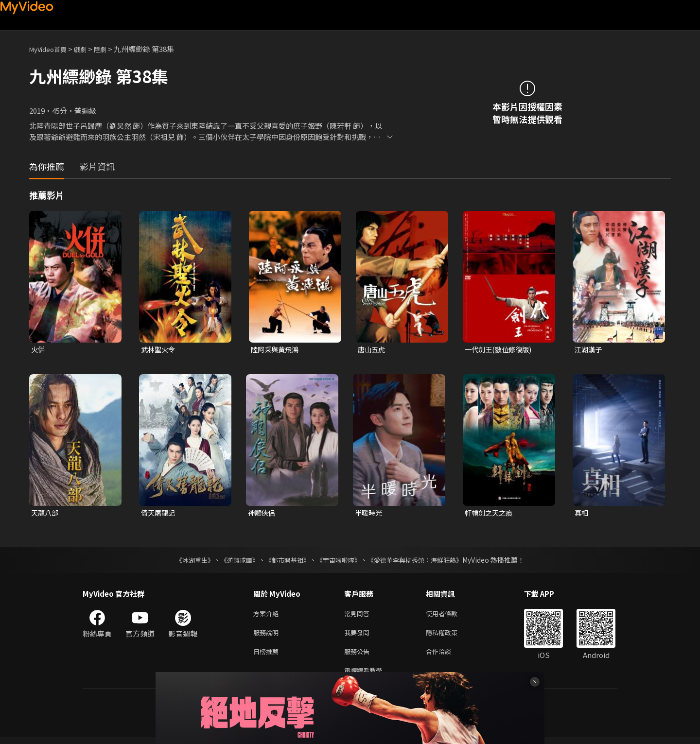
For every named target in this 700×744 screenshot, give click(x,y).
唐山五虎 (372, 350)
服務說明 (267, 636)
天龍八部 (45, 514)
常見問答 (358, 615)
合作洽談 (446, 656)
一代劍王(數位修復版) (500, 350)
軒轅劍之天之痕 (490, 514)
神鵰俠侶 (262, 514)
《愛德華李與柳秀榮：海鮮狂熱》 (421, 561)
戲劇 (88, 49)
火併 (38, 350)
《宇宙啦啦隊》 (339, 561)
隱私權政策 (450, 636)
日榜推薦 (267, 656)
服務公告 (358, 656)
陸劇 (110, 49)
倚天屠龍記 (159, 514)
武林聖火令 (159, 350)
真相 (582, 514)
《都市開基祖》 (285, 561)
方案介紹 (267, 615)
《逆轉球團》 (233, 561)
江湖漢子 (589, 350)
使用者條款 (450, 615)
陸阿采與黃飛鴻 (276, 350)
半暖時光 (369, 514)
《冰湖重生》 (186, 561)
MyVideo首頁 (51, 49)
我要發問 (358, 636)
